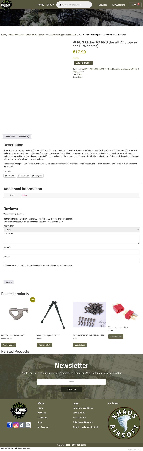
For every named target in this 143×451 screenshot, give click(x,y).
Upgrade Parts (43, 35)
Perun (80, 77)
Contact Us (43, 417)
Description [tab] (10, 136)
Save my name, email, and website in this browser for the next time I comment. (39, 266)
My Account (118, 5)
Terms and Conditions (83, 407)
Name (7, 247)
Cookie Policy (79, 412)
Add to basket (83, 63)
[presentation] (22, 274)
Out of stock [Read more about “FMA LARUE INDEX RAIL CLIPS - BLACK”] (80, 344)
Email (7, 257)
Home (40, 4)
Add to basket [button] (8, 344)
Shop (50, 4)
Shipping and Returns (83, 422)
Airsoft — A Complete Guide (86, 427)
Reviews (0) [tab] (24, 136)
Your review (9, 233)
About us (42, 412)
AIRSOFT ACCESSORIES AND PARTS (21, 35)
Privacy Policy (79, 417)
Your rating (9, 226)
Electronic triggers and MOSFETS (64, 35)
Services (103, 5)
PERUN (79, 74)
